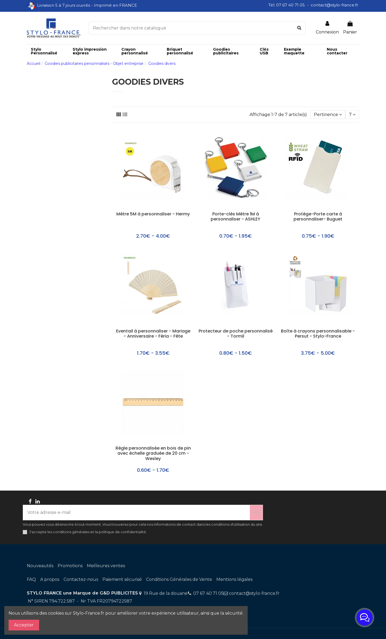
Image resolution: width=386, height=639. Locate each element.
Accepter (24, 624)
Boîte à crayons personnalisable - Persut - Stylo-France (318, 333)
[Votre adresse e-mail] (136, 512)
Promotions (70, 565)
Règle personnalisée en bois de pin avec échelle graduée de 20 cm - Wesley (153, 453)
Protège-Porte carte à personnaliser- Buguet (318, 216)
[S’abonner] (256, 512)
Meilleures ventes (106, 565)
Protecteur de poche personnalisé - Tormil (236, 333)
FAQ (31, 579)
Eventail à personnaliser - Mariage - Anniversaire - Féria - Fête (153, 333)
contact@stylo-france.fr (254, 593)
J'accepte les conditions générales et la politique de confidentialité (87, 532)
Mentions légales (234, 579)
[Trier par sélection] (328, 114)
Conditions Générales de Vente (179, 579)
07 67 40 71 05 (208, 593)
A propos (49, 579)
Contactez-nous (81, 579)
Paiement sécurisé (122, 579)
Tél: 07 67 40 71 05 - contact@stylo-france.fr (313, 5)
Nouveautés (40, 565)
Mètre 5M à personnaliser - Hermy (153, 214)
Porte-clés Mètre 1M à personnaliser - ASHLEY (235, 216)
